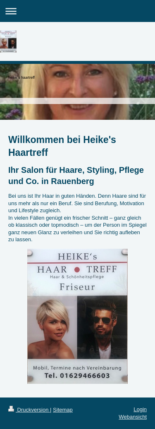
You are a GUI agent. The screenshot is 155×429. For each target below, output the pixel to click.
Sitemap (63, 410)
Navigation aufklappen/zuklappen (77, 11)
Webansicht (133, 417)
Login (140, 409)
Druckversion (29, 410)
